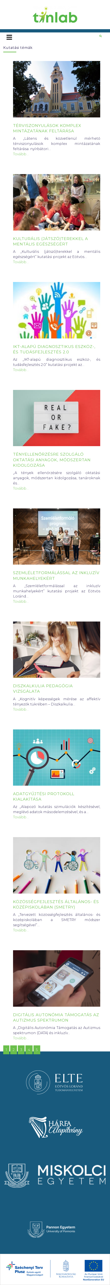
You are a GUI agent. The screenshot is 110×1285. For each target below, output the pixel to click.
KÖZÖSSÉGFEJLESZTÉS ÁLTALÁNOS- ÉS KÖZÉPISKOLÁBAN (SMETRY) (56, 904)
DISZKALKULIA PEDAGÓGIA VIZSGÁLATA (43, 689)
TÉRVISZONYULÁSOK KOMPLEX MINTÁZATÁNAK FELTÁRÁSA (47, 128)
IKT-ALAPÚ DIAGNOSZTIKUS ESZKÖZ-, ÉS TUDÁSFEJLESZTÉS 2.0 (54, 349)
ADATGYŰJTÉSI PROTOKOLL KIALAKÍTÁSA (43, 797)
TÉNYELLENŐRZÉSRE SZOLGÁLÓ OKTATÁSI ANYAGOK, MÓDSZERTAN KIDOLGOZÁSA (52, 460)
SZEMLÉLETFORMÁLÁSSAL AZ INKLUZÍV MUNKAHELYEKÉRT (56, 575)
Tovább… (21, 154)
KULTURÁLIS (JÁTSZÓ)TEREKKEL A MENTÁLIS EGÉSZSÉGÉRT (50, 241)
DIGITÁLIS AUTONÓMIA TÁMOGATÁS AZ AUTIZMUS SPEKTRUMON (56, 1018)
